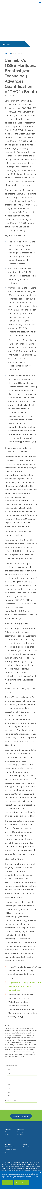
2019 (9, 1096)
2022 (9, 1085)
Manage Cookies (21, 1183)
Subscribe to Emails (10, 1149)
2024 (9, 1077)
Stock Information (12, 1100)
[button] (40, 2)
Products (7, 1132)
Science (7, 1134)
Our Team (20, 1134)
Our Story (20, 1132)
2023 (9, 1081)
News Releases (11, 1066)
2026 (9, 1070)
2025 (9, 1073)
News (6, 1152)
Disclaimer (26, 1146)
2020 (9, 1092)
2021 (9, 1088)
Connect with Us (9, 1146)
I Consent (7, 1183)
